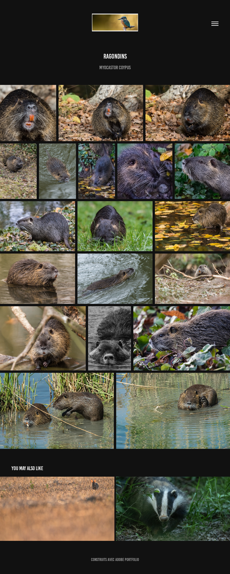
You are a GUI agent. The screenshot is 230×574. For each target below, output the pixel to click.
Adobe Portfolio (127, 559)
